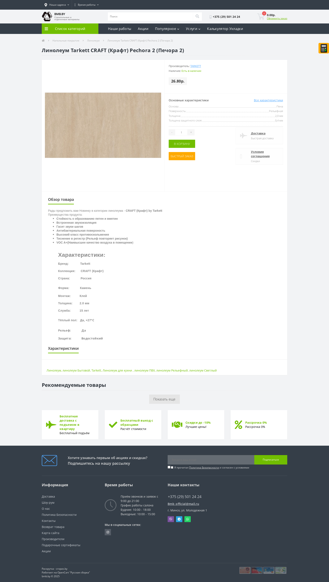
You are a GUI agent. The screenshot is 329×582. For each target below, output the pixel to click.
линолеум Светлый (203, 370)
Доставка (258, 133)
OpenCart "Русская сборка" (73, 572)
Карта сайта (50, 533)
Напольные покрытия (65, 40)
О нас (46, 509)
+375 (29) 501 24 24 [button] (184, 496)
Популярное (167, 28)
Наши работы (119, 28)
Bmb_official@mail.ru (183, 504)
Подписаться (271, 459)
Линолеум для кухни (118, 370)
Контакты (49, 521)
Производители (53, 539)
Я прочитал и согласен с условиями (211, 467)
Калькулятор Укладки (225, 28)
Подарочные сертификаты (61, 545)
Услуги (193, 28)
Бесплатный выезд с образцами (136, 422)
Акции (143, 28)
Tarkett (195, 66)
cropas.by (61, 568)
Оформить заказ (277, 18)
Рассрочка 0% (256, 423)
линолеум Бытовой (76, 370)
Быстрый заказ (182, 156)
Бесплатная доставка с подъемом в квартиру (69, 422)
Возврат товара (53, 527)
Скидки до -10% (198, 423)
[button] (57, 5)
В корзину (182, 144)
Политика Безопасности (204, 467)
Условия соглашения (260, 154)
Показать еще (164, 399)
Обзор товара (61, 199)
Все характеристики (268, 100)
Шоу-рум (48, 503)
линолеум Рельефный (172, 370)
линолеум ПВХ (144, 370)
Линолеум (93, 40)
